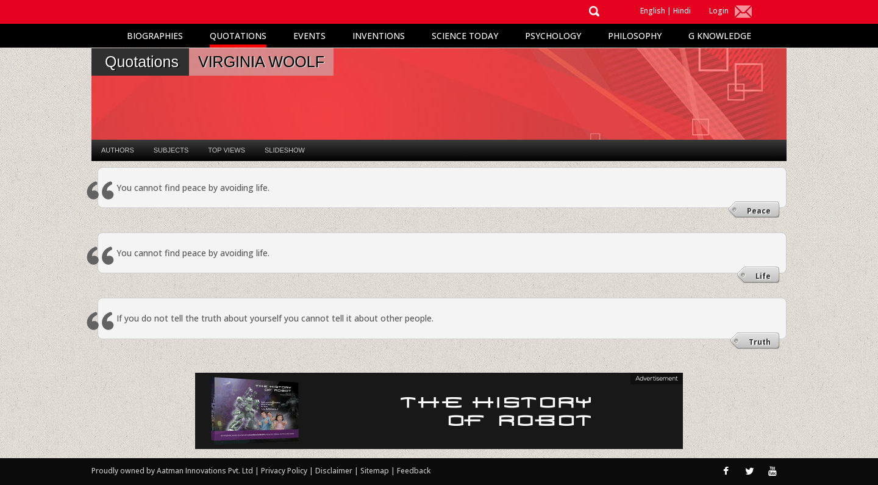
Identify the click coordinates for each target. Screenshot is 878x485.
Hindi (682, 10)
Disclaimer (333, 470)
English (652, 10)
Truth (760, 342)
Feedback (413, 470)
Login (719, 10)
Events (309, 35)
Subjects (171, 150)
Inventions (378, 35)
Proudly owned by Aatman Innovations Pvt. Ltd (172, 470)
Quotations (238, 35)
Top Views (226, 150)
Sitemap (375, 470)
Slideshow (285, 150)
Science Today (465, 35)
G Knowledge (719, 35)
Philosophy (635, 35)
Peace (759, 211)
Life (763, 276)
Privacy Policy (285, 470)
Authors (117, 150)
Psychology (553, 35)
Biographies (155, 35)
